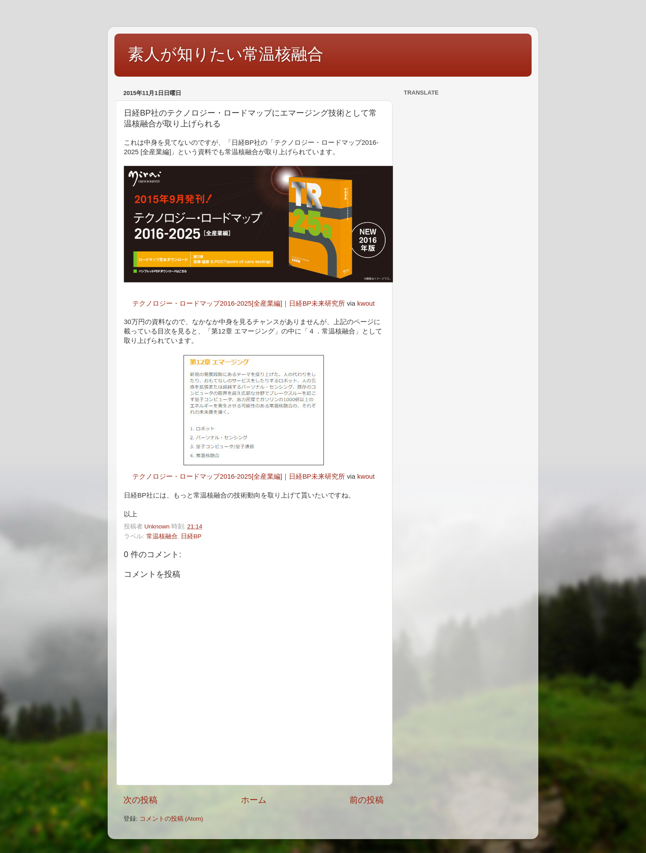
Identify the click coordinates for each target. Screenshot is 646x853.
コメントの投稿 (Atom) (171, 818)
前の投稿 (366, 800)
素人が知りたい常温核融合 (225, 54)
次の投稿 (140, 800)
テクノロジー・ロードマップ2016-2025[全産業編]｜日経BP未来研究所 (238, 303)
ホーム (253, 800)
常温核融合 (162, 536)
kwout (366, 303)
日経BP (191, 536)
